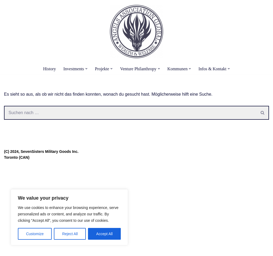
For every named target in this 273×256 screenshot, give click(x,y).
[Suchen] (130, 113)
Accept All (104, 234)
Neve (9, 249)
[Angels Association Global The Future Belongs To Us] (136, 31)
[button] (86, 69)
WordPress (57, 249)
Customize (35, 234)
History (49, 69)
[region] (69, 217)
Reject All (70, 234)
